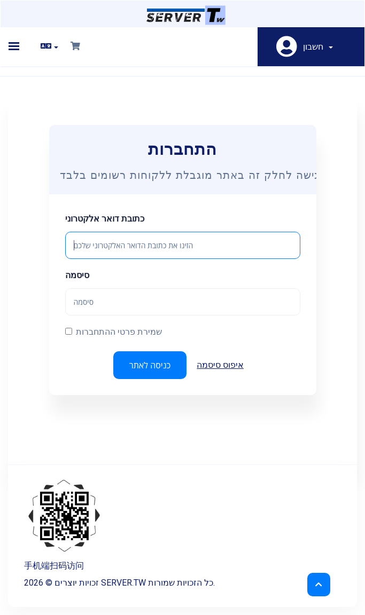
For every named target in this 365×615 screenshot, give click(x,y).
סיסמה (77, 275)
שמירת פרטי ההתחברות (113, 332)
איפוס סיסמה (220, 365)
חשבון (318, 47)
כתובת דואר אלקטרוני (104, 219)
